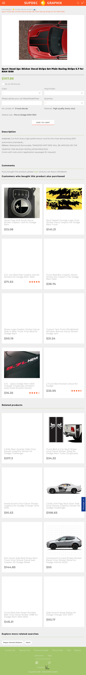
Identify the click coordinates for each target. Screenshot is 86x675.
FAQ (68, 650)
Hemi (28, 642)
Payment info (24, 650)
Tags (49, 656)
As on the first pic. (11, 84)
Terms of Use (57, 650)
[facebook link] (37, 662)
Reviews (77, 650)
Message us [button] (83, 504)
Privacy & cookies (41, 650)
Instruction (39, 656)
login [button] (36, 172)
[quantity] (64, 103)
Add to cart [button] (43, 122)
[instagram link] (49, 662)
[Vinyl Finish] (64, 93)
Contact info (10, 650)
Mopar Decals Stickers (12, 642)
